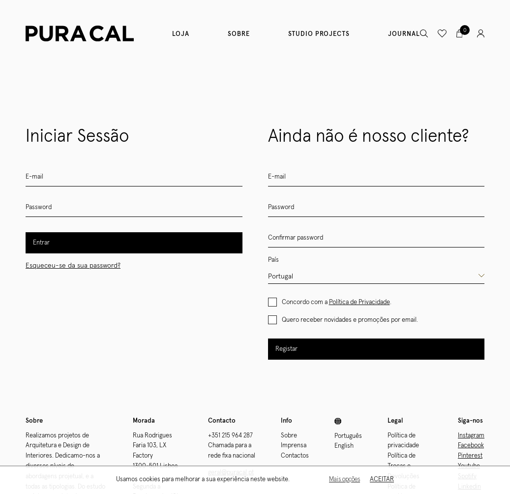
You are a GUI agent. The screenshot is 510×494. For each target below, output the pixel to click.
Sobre (239, 34)
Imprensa (293, 445)
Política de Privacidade (359, 302)
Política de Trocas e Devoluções (404, 466)
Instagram (471, 435)
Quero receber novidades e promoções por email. (350, 320)
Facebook (471, 445)
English (344, 446)
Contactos (295, 456)
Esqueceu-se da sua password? (73, 265)
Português (348, 436)
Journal (404, 34)
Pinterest (470, 456)
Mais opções (344, 480)
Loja (180, 34)
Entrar (41, 243)
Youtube (469, 466)
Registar (286, 349)
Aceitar (382, 480)
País (273, 260)
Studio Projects (319, 34)
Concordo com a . (336, 302)
